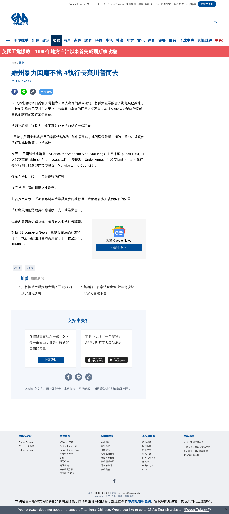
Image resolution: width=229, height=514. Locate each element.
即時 (35, 40)
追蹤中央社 (118, 247)
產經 (77, 40)
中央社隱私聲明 (139, 501)
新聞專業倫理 (107, 458)
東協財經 (204, 40)
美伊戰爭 (21, 40)
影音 (172, 40)
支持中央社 (207, 4)
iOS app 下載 (66, 442)
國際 (56, 40)
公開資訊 (105, 450)
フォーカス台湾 (96, 4)
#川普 (17, 267)
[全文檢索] (216, 21)
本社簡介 (105, 442)
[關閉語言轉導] (226, 509)
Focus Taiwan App (69, 450)
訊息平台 (146, 454)
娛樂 (162, 40)
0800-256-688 (102, 493)
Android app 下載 (68, 446)
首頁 (14, 62)
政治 (46, 40)
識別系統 (105, 446)
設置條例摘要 (107, 454)
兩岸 (67, 40)
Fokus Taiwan (116, 4)
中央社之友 (148, 465)
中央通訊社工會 (191, 455)
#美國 (30, 267)
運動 (151, 40)
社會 (119, 40)
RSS (144, 469)
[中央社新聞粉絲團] (114, 481)
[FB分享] (14, 92)
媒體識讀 (143, 4)
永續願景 (191, 4)
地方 (130, 40)
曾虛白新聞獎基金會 (194, 442)
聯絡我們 (105, 469)
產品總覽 (146, 442)
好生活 (155, 4)
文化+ (63, 458)
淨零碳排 (131, 4)
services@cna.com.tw (129, 493)
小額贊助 (50, 360)
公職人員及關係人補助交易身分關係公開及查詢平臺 (197, 449)
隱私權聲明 (106, 465)
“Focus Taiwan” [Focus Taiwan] (196, 509)
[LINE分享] (24, 92)
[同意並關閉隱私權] (226, 501)
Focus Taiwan (77, 4)
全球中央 (186, 40)
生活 (109, 40)
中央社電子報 (66, 469)
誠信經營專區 (107, 461)
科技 (98, 40)
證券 (88, 40)
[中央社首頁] (19, 19)
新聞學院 (64, 465)
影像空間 (166, 4)
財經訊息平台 (149, 458)
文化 (141, 40)
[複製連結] (33, 92)
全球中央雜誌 (66, 454)
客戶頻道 (179, 4)
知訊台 (145, 461)
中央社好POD (67, 473)
